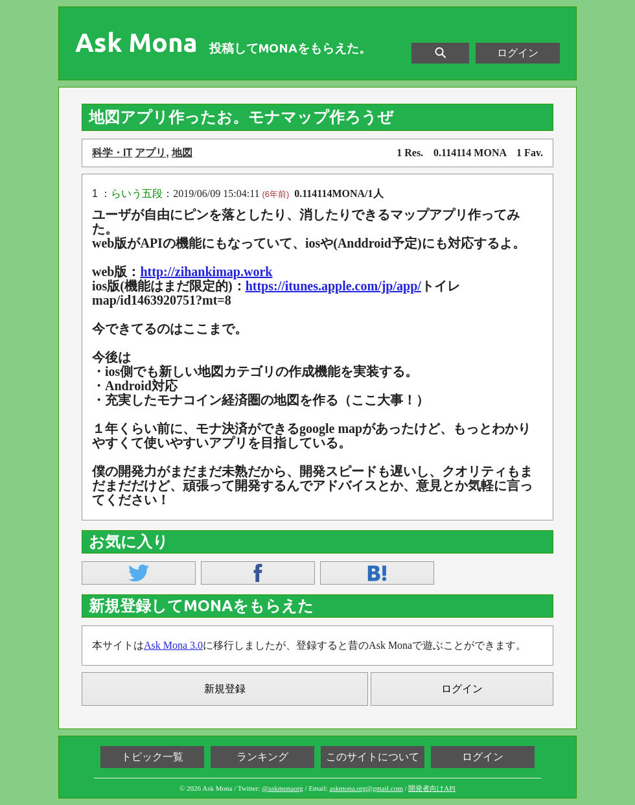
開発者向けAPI (432, 788)
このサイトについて (372, 756)
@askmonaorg (282, 788)
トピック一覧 (152, 756)
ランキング (262, 756)
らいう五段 (137, 193)
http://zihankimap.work (206, 271)
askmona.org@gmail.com (366, 788)
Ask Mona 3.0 (173, 645)
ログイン (517, 52)
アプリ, (151, 152)
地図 (182, 152)
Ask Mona (136, 43)
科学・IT (112, 152)
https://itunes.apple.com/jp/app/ (333, 286)
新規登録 (225, 688)
